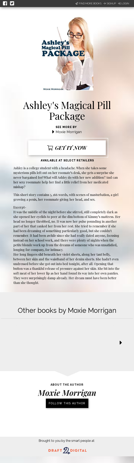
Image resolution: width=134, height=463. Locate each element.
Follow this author (67, 403)
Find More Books (88, 3)
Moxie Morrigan (69, 132)
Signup (109, 3)
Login (123, 3)
